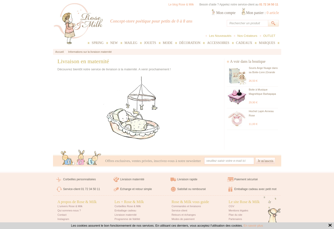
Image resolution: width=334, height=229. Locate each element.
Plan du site (235, 214)
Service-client (179, 210)
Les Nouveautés (220, 36)
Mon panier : (262, 13)
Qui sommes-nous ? (69, 210)
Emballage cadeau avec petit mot (255, 189)
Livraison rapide (187, 179)
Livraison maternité (132, 179)
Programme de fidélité (127, 219)
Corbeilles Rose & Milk (128, 206)
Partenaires (235, 219)
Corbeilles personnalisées (79, 179)
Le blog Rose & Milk (181, 4)
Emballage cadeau (125, 210)
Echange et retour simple (136, 189)
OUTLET (269, 36)
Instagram (63, 219)
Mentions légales (238, 210)
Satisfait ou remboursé (191, 189)
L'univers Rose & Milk (70, 206)
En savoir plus (253, 225)
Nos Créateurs (247, 36)
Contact (62, 214)
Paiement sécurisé (246, 179)
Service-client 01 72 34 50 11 (81, 189)
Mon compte (226, 13)
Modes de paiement (183, 219)
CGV (231, 206)
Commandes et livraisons (186, 206)
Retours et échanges (184, 214)
